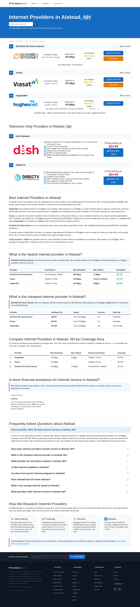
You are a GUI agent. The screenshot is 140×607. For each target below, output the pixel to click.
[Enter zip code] (49, 557)
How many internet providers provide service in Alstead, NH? (43, 449)
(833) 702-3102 (113, 181)
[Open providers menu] (46, 3)
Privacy (11, 590)
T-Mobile (75, 593)
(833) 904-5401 (113, 53)
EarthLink (76, 572)
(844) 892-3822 (113, 152)
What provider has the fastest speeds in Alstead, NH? (39, 461)
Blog (95, 572)
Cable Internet (57, 579)
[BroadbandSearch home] (18, 3)
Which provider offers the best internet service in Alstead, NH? (43, 429)
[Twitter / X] (119, 589)
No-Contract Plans (59, 593)
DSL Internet (57, 582)
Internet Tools (98, 575)
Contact (115, 579)
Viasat (12, 279)
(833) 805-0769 (113, 79)
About (115, 572)
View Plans (113, 58)
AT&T (74, 579)
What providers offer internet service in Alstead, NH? (38, 491)
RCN (74, 596)
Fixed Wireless (47, 57)
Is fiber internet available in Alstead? (30, 467)
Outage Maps (98, 586)
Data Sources (98, 582)
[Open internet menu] (35, 3)
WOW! (75, 600)
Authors (115, 575)
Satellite (47, 84)
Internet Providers (58, 572)
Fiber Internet (57, 575)
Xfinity (74, 575)
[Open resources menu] (58, 3)
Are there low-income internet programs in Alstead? (38, 473)
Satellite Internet (58, 589)
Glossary (97, 579)
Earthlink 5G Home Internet (21, 274)
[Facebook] (115, 589)
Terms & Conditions (19, 590)
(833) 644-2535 (113, 103)
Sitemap (96, 589)
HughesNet (14, 283)
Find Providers (77, 557)
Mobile (57, 57)
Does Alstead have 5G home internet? (30, 479)
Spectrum (76, 582)
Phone (54, 84)
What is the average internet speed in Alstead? (35, 485)
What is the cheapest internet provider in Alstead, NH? (39, 455)
